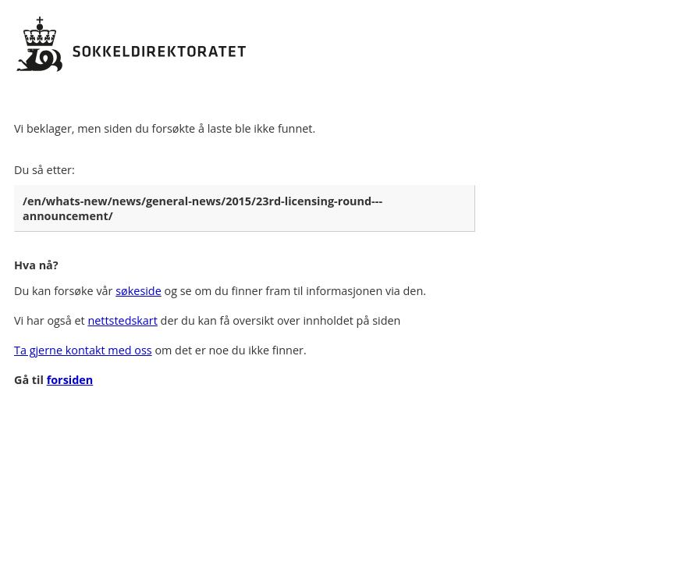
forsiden (70, 379)
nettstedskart (122, 320)
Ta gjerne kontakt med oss (83, 350)
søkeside (138, 290)
